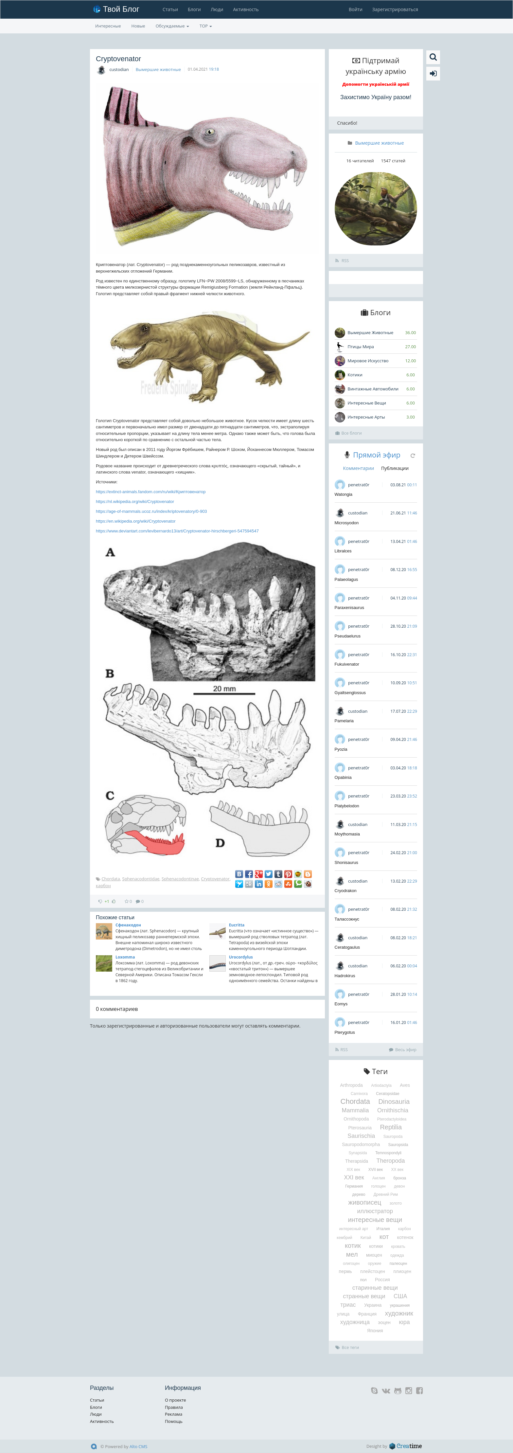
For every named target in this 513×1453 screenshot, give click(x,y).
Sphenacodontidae (141, 879)
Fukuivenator (347, 664)
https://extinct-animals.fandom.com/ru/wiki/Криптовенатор (150, 491)
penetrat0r (358, 485)
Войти (356, 9)
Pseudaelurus (348, 636)
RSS (342, 260)
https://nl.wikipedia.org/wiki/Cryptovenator (135, 501)
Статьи (170, 9)
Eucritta (237, 925)
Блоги (194, 9)
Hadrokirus (345, 975)
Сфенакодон (128, 925)
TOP (206, 26)
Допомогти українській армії (376, 84)
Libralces (343, 550)
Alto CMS (138, 1446)
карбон (103, 885)
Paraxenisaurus (349, 607)
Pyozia (341, 749)
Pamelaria (344, 720)
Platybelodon (347, 805)
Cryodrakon (346, 890)
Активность (245, 9)
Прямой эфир (376, 454)
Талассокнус (347, 919)
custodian (119, 69)
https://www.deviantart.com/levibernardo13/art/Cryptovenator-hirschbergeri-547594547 (177, 531)
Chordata (110, 879)
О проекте (175, 1400)
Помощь (174, 1421)
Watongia (343, 494)
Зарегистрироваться (395, 9)
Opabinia (343, 777)
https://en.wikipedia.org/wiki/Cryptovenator (136, 521)
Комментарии (358, 468)
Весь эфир (402, 1049)
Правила (174, 1407)
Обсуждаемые (172, 26)
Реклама (173, 1414)
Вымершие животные (158, 69)
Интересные (108, 26)
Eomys (341, 1003)
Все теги (347, 1347)
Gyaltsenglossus (350, 692)
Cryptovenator (215, 879)
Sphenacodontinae (180, 879)
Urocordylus (241, 957)
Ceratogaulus (347, 947)
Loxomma (125, 957)
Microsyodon (347, 522)
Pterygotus (345, 1032)
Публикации (395, 468)
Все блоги (348, 433)
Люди (217, 9)
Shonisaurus (346, 862)
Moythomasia (347, 834)
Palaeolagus (346, 579)
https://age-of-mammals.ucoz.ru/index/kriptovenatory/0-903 (151, 511)
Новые (138, 26)
